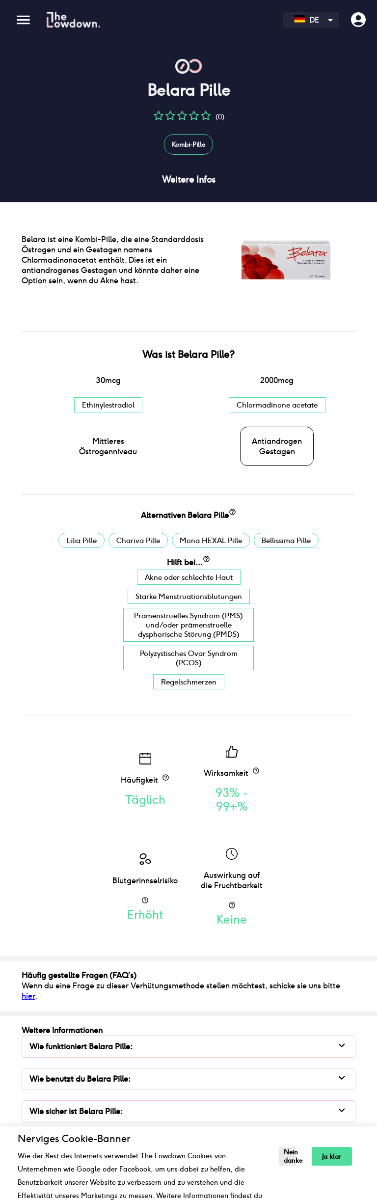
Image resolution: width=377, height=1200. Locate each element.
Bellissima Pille (286, 540)
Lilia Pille (81, 540)
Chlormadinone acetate (277, 404)
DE (306, 20)
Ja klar (331, 1156)
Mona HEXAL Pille (211, 540)
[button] (158, 119)
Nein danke (290, 1156)
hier (28, 996)
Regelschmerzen (188, 681)
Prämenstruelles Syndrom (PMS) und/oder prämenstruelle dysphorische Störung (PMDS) (188, 625)
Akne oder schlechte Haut (189, 577)
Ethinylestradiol (108, 404)
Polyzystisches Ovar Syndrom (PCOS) (189, 658)
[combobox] (311, 20)
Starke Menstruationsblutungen (188, 596)
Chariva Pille (138, 540)
